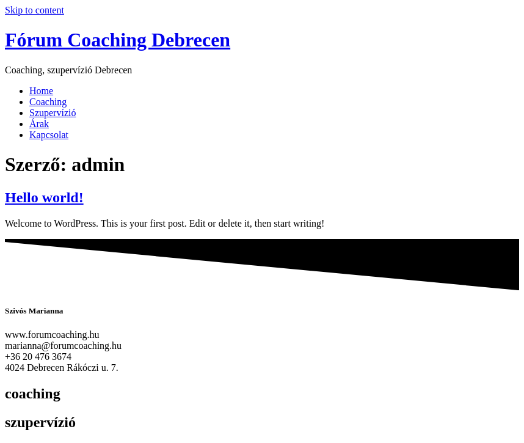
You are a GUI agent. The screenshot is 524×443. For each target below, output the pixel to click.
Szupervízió (52, 113)
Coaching (48, 102)
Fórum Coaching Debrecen (117, 40)
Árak (39, 124)
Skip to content (34, 10)
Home (41, 91)
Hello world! (44, 197)
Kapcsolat (48, 135)
